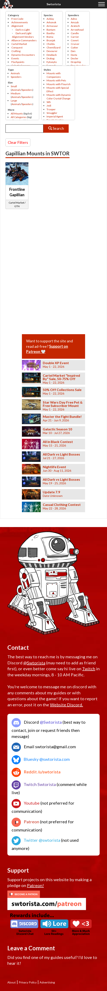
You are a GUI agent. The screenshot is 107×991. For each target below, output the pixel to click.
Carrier (75, 36)
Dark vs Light (23, 29)
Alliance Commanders (24, 40)
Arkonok (51, 22)
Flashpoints (17, 62)
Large (14, 100)
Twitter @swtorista (36, 840)
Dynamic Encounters (23, 54)
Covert (75, 40)
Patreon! (35, 885)
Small (14, 86)
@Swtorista (34, 662)
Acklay (50, 18)
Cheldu (51, 43)
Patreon (25, 821)
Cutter (74, 47)
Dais (73, 51)
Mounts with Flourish (59, 84)
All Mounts (17, 113)
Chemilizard (53, 47)
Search (56, 128)
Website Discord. (66, 704)
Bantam (51, 29)
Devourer (52, 51)
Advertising (47, 982)
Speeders (16, 76)
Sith (49, 102)
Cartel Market (19, 43)
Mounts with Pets (56, 80)
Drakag (50, 58)
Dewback (52, 54)
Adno (74, 18)
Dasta (74, 54)
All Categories (19, 117)
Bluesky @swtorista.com (41, 759)
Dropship (76, 62)
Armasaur (52, 25)
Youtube (26, 802)
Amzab (75, 22)
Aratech (75, 25)
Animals (15, 73)
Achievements (19, 22)
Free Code (17, 18)
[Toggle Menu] (101, 4)
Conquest (17, 47)
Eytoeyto (52, 62)
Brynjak (51, 40)
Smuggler (52, 112)
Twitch (88, 668)
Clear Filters (18, 142)
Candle (75, 33)
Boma (50, 36)
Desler (74, 58)
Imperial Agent (55, 116)
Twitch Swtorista (34, 784)
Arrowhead (77, 29)
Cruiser (75, 43)
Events (15, 58)
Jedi (49, 105)
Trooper (51, 109)
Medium (15, 93)
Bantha (51, 33)
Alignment (17, 25)
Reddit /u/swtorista (36, 771)
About (11, 982)
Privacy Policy (28, 982)
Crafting (15, 51)
